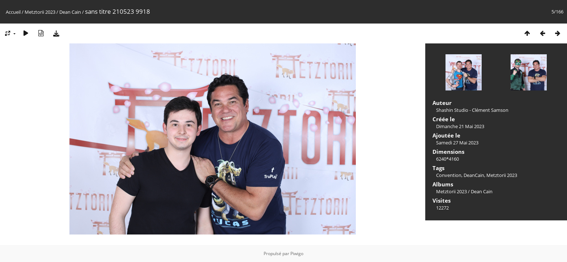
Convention (448, 175)
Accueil (13, 12)
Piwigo (296, 253)
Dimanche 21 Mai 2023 (460, 126)
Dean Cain (70, 12)
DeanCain (474, 175)
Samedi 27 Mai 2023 (457, 142)
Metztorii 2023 (40, 12)
